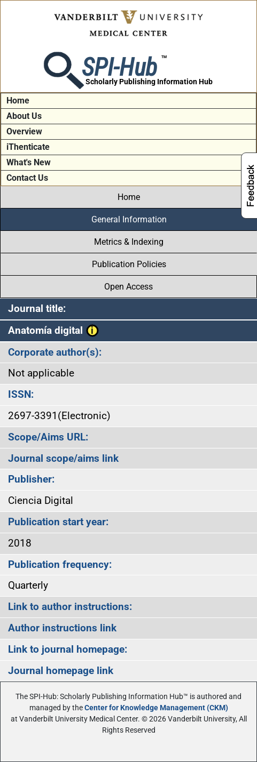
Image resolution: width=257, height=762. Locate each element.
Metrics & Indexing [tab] (128, 242)
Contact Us (27, 178)
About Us (24, 116)
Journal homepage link (60, 670)
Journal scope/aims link (63, 458)
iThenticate (28, 147)
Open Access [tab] (128, 287)
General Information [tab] (129, 219)
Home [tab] (129, 197)
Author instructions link (62, 628)
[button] (92, 330)
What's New (28, 162)
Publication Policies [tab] (129, 264)
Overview (24, 131)
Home (17, 100)
